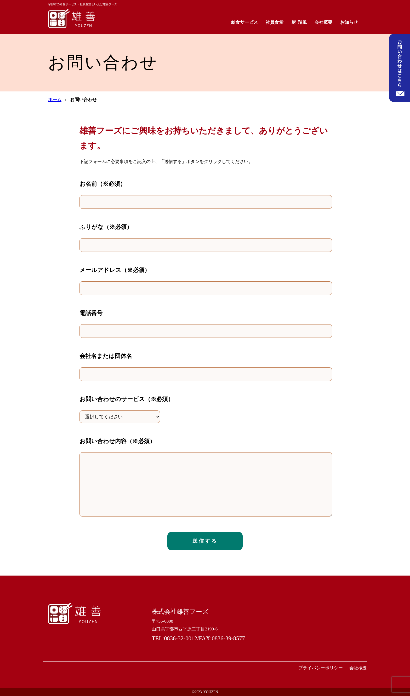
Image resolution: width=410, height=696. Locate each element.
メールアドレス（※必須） (114, 270)
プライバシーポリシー (320, 667)
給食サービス (244, 22)
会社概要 (323, 22)
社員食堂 (274, 22)
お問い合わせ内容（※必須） (117, 441)
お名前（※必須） (102, 184)
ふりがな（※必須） (105, 227)
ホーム (54, 99)
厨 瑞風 (299, 22)
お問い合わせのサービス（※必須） (126, 399)
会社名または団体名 (105, 356)
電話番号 (90, 313)
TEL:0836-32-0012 (174, 638)
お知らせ (349, 22)
